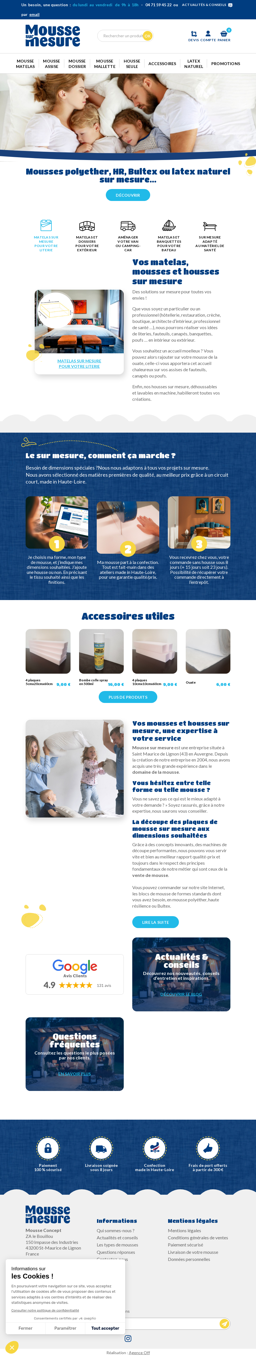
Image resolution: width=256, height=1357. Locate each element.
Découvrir (128, 195)
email (34, 14)
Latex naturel (193, 64)
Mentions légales (184, 1230)
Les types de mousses (117, 1244)
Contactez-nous (112, 1259)
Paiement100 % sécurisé (48, 1167)
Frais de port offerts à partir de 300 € (208, 1167)
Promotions (225, 63)
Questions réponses (116, 1252)
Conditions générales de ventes (198, 1237)
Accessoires (162, 63)
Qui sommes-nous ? (116, 1230)
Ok (147, 36)
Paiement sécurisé (185, 1244)
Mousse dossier (77, 64)
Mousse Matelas (25, 64)
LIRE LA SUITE (155, 922)
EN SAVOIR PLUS (74, 1073)
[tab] (46, 237)
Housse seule (132, 64)
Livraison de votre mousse (193, 1252)
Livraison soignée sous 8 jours (101, 1167)
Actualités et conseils (117, 1237)
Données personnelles (189, 1259)
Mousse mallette (104, 64)
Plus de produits (128, 697)
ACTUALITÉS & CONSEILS (208, 5)
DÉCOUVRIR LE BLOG (181, 994)
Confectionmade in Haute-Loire (154, 1167)
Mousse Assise (51, 64)
